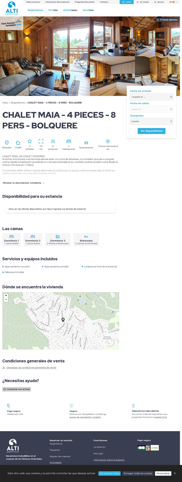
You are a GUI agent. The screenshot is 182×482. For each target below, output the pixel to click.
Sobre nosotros (33, 2)
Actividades (70, 10)
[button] (63, 323)
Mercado (98, 453)
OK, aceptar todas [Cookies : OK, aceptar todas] (109, 473)
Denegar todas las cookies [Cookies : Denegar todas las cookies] (138, 473)
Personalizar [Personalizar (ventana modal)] (163, 473)
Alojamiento (56, 443)
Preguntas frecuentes (84, 2)
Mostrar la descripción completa (24, 183)
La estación (99, 447)
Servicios (88, 10)
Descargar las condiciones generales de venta (29, 367)
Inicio (5, 102)
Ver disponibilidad (151, 131)
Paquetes (55, 450)
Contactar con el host (16, 389)
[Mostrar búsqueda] (159, 2)
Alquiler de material (60, 456)
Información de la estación (57, 2)
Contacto (104, 2)
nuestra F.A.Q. (160, 417)
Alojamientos (35, 10)
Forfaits (53, 10)
